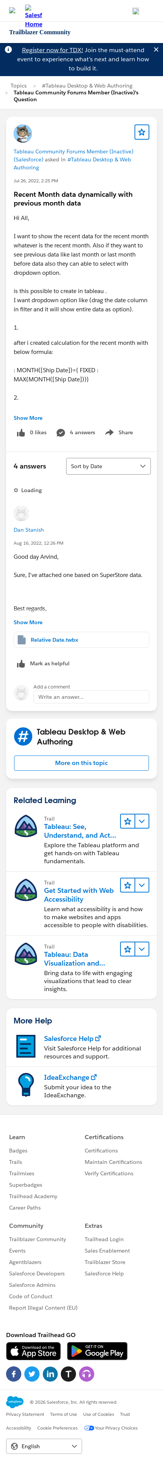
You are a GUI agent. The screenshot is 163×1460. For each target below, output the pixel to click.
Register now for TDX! (52, 50)
